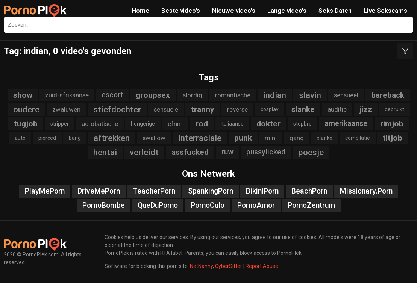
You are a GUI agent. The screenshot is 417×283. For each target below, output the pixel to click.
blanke (324, 138)
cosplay (270, 109)
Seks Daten (335, 10)
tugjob (26, 123)
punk (243, 137)
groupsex (153, 95)
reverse (237, 109)
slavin (310, 95)
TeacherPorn (154, 191)
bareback (387, 95)
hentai (105, 152)
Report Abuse (262, 266)
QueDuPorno (158, 205)
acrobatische (100, 123)
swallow (154, 138)
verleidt (144, 152)
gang (297, 138)
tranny (202, 109)
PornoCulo (207, 205)
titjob (392, 137)
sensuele (166, 109)
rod (202, 123)
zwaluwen (66, 109)
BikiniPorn (262, 191)
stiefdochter (117, 109)
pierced (47, 138)
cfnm (175, 123)
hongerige (143, 124)
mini (271, 138)
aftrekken (112, 138)
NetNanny (201, 266)
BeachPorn (309, 191)
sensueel (346, 95)
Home (140, 10)
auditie (337, 109)
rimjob (391, 123)
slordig (192, 95)
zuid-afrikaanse (67, 95)
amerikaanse (346, 123)
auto (20, 138)
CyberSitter (228, 266)
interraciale (199, 138)
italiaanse (232, 124)
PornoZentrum (311, 205)
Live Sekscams (385, 10)
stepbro (302, 124)
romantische (232, 95)
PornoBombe (103, 205)
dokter (268, 123)
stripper (59, 124)
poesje (311, 152)
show (22, 95)
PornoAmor (256, 205)
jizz (365, 109)
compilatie (357, 138)
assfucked (190, 152)
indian (274, 95)
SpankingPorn (210, 191)
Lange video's (286, 10)
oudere (26, 109)
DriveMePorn (98, 191)
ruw (227, 152)
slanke (303, 109)
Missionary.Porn (366, 191)
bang (75, 138)
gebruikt (394, 109)
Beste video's (180, 10)
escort (112, 95)
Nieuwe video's (233, 10)
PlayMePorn (45, 191)
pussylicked (265, 152)
